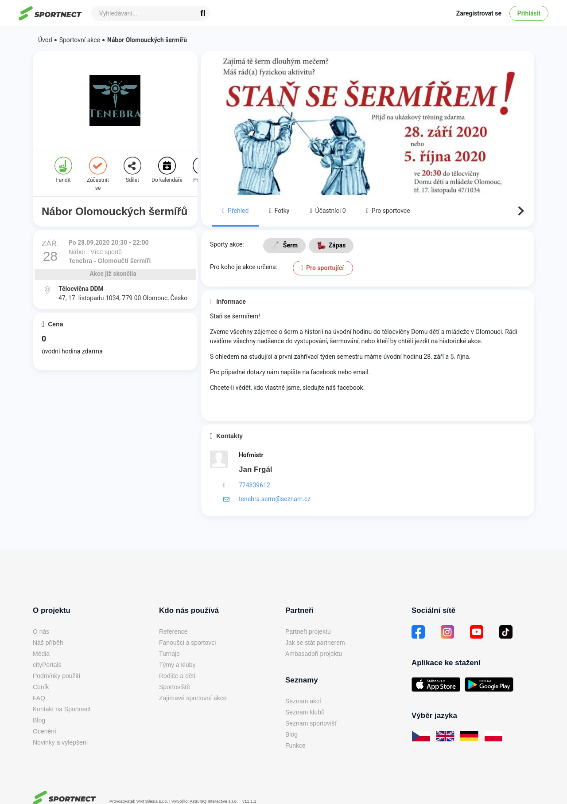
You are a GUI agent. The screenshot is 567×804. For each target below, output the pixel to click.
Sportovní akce (79, 39)
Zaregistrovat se (478, 13)
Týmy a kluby (177, 664)
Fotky (279, 210)
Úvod (45, 39)
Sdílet (132, 170)
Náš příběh (48, 642)
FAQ (39, 698)
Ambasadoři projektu (313, 653)
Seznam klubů (305, 712)
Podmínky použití (56, 675)
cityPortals (47, 664)
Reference (173, 631)
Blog (39, 720)
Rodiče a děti (177, 675)
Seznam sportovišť (311, 723)
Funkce (295, 745)
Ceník (41, 686)
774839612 (254, 485)
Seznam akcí (303, 701)
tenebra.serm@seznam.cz (275, 498)
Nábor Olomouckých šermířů (147, 39)
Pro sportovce (388, 210)
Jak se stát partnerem (315, 642)
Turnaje (169, 653)
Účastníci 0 (328, 210)
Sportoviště (174, 686)
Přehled (235, 210)
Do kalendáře (167, 170)
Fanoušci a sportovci (187, 642)
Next (519, 211)
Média (41, 653)
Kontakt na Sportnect (62, 709)
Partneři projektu (308, 631)
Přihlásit (529, 13)
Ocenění (44, 731)
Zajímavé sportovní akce (193, 698)
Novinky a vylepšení (60, 742)
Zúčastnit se (98, 174)
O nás (41, 631)
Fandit (63, 170)
